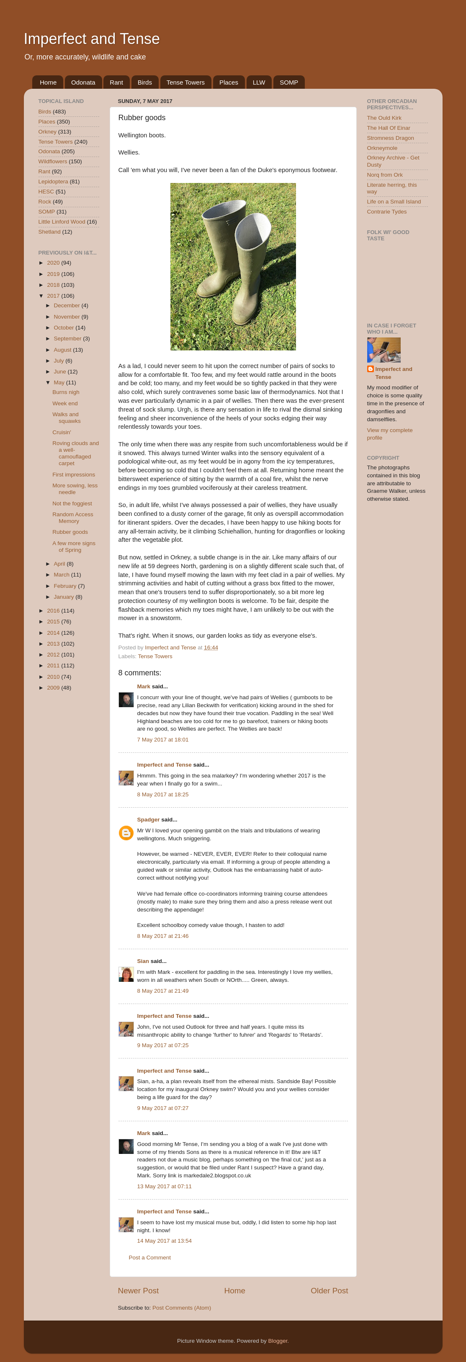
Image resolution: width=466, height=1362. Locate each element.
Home (48, 82)
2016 (54, 611)
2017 (54, 296)
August (63, 350)
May (60, 382)
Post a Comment (150, 1257)
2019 (54, 274)
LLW (259, 82)
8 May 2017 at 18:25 (163, 794)
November (68, 317)
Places (228, 82)
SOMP (289, 82)
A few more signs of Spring (73, 546)
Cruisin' (61, 432)
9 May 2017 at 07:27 (163, 1108)
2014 (54, 633)
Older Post (329, 1290)
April (60, 564)
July (60, 361)
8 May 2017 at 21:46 (163, 936)
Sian (143, 961)
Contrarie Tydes (387, 212)
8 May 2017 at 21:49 (163, 991)
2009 (54, 688)
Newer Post (138, 1290)
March (62, 575)
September (68, 338)
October (65, 327)
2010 (54, 677)
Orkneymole (382, 148)
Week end (65, 403)
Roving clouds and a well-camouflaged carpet (75, 453)
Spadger (148, 819)
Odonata (83, 82)
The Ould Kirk (384, 118)
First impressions (73, 474)
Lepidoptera (53, 181)
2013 (54, 644)
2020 (54, 263)
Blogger (278, 1341)
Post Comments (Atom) (181, 1308)
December (68, 305)
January (65, 597)
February (66, 586)
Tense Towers (186, 82)
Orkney (48, 132)
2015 (54, 621)
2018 (54, 285)
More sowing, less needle (75, 488)
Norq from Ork (385, 175)
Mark (144, 686)
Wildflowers (53, 161)
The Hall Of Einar (389, 128)
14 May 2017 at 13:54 (164, 1241)
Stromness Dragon (391, 138)
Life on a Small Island (394, 201)
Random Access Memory (72, 517)
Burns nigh (66, 392)
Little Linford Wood (62, 222)
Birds (145, 82)
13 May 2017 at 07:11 (164, 1186)
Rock (45, 201)
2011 (54, 665)
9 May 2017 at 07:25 (163, 1045)
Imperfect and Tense (92, 38)
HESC (46, 191)
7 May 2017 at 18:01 (163, 739)
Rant (116, 82)
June (61, 371)
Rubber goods (70, 532)
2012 (54, 654)
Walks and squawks (66, 417)
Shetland (50, 232)
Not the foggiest (72, 503)
